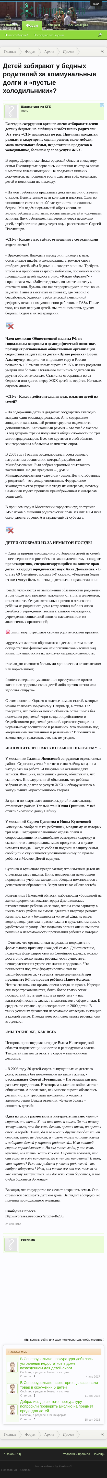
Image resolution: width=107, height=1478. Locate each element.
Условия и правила (76, 1454)
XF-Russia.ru (22, 1469)
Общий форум (56, 1415)
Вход (96, 3)
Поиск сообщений (16, 35)
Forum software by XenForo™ (53, 1466)
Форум (32, 25)
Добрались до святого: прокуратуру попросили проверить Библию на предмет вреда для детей (56, 1406)
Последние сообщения (49, 35)
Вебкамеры (78, 25)
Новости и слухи (58, 1372)
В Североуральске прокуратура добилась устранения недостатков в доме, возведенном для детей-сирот (56, 1363)
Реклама (28, 1240)
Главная (11, 25)
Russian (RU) (12, 1454)
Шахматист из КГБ (36, 107)
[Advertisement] (53, 1290)
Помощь (98, 1454)
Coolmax (25, 1372)
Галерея (53, 25)
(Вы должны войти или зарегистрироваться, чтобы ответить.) (64, 1339)
